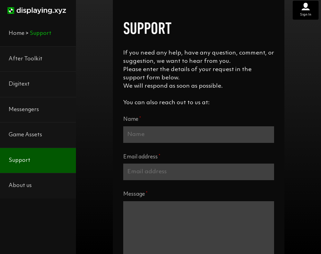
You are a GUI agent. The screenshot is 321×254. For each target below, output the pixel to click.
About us (20, 185)
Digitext (19, 84)
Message (135, 194)
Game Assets (25, 135)
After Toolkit (25, 59)
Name (132, 119)
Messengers (24, 110)
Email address (141, 157)
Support (19, 160)
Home (17, 33)
